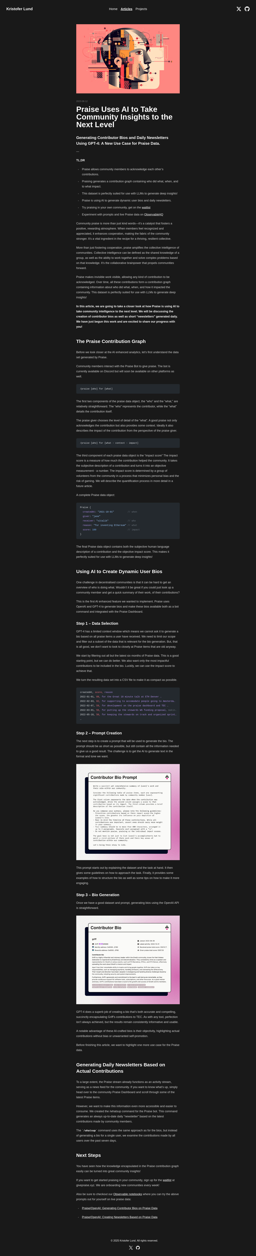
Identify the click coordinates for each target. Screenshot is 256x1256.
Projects (141, 9)
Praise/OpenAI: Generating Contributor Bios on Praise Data (119, 1208)
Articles (126, 9)
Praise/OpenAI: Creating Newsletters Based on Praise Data (119, 1217)
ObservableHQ (153, 214)
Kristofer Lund (19, 9)
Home (113, 9)
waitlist (146, 207)
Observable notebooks (127, 1194)
